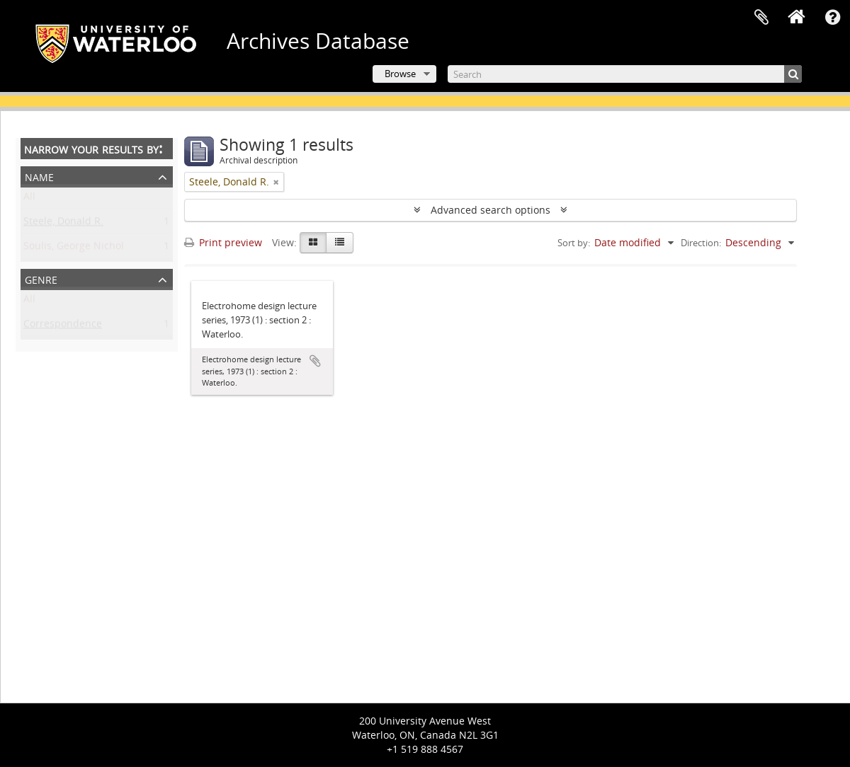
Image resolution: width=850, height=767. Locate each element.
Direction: (701, 242)
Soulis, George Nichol (73, 248)
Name (39, 175)
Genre (41, 278)
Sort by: (573, 242)
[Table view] (339, 242)
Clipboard (761, 17)
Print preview (223, 242)
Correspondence (62, 326)
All (29, 199)
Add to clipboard (315, 361)
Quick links (832, 17)
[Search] (625, 74)
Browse (400, 73)
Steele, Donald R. (63, 224)
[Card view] (313, 242)
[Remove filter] (276, 182)
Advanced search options (490, 210)
